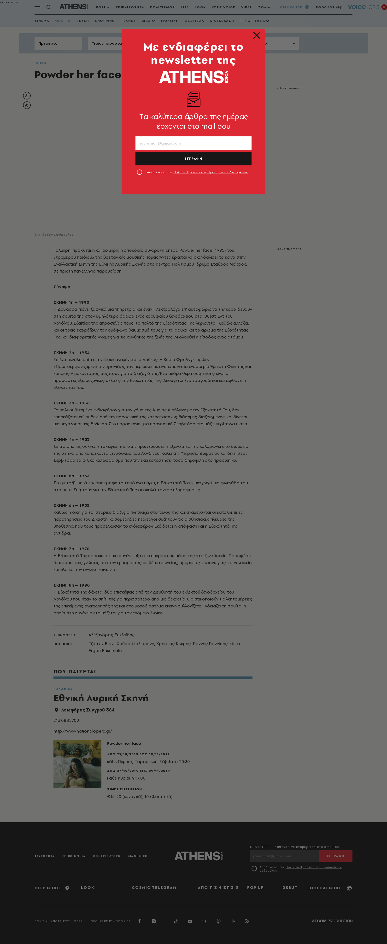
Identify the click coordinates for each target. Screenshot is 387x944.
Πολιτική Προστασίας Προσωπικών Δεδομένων (211, 172)
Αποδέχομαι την (197, 172)
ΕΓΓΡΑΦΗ (193, 158)
